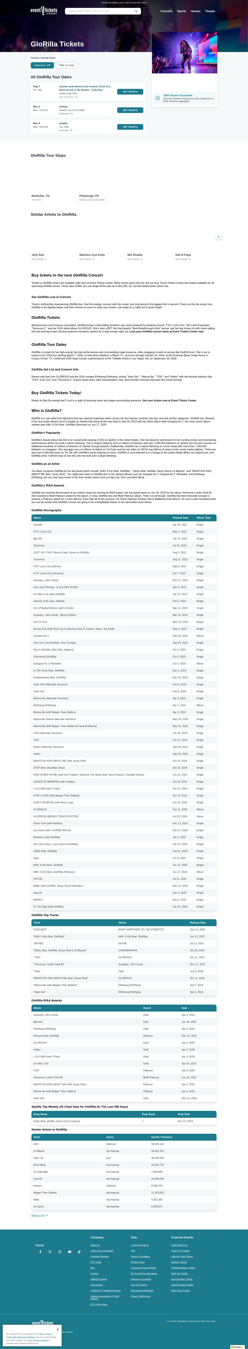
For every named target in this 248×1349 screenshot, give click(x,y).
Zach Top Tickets (179, 1273)
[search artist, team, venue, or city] (103, 11)
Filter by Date (66, 65)
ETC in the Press (98, 1304)
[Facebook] (40, 1252)
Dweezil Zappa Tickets (182, 1285)
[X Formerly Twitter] (50, 1252)
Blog (92, 1268)
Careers (94, 1273)
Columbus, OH (42, 65)
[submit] (136, 11)
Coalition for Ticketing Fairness (105, 1290)
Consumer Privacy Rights (143, 1268)
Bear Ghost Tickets (180, 1290)
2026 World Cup (179, 1245)
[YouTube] (69, 1252)
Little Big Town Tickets (182, 1256)
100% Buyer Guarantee (102, 1251)
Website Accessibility (141, 1279)
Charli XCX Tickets (180, 1251)
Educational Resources (142, 1290)
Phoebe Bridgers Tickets (183, 1268)
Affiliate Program (98, 1279)
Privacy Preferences (141, 1296)
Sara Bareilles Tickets (181, 1279)
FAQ (133, 1251)
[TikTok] (79, 1252)
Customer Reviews (99, 1256)
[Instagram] (60, 1252)
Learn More (184, 101)
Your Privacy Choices (38, 1340)
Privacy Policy (138, 1262)
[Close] (57, 1329)
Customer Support (140, 1245)
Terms (42, 1334)
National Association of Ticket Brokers (104, 1297)
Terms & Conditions (140, 1256)
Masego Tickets (178, 1262)
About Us (95, 1245)
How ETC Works (139, 1285)
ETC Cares (95, 1262)
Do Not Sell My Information (144, 1273)
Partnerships (96, 1285)
